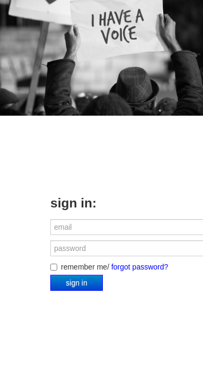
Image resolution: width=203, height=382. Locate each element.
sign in (76, 283)
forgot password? (139, 267)
